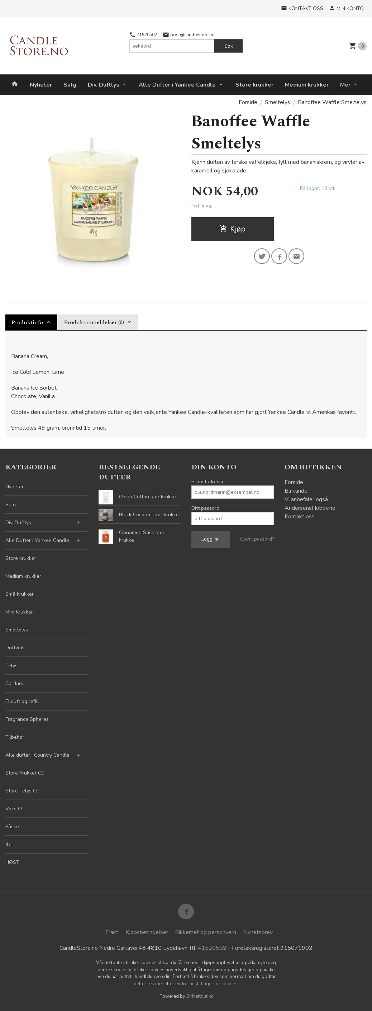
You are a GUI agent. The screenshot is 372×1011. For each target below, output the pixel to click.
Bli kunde (296, 491)
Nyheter (41, 85)
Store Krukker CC (24, 773)
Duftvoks (15, 647)
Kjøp (232, 229)
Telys (11, 665)
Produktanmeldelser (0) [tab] (94, 322)
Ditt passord (205, 508)
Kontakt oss (300, 517)
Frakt (111, 932)
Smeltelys (16, 629)
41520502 (143, 35)
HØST (12, 862)
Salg (69, 85)
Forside (248, 102)
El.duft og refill (22, 701)
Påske (12, 826)
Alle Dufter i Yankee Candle (177, 85)
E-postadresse (208, 481)
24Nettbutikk (199, 996)
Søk (228, 46)
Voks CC (14, 808)
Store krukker (254, 85)
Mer (345, 85)
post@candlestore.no (189, 35)
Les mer (155, 984)
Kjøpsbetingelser (146, 932)
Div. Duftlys (103, 85)
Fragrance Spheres (27, 719)
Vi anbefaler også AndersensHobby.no (310, 503)
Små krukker (19, 594)
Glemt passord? (257, 539)
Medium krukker (307, 85)
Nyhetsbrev (258, 932)
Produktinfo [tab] (27, 322)
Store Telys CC (22, 790)
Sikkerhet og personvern (205, 932)
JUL (9, 844)
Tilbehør (14, 737)
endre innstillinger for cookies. (207, 984)
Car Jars (14, 683)
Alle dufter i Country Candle (37, 755)
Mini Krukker (19, 612)
